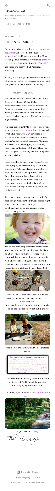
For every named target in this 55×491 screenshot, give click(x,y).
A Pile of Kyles (15, 10)
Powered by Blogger (28, 472)
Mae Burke (35, 477)
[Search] (48, 5)
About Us (18, 24)
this (11, 151)
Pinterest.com (25, 130)
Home (8, 24)
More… (30, 24)
